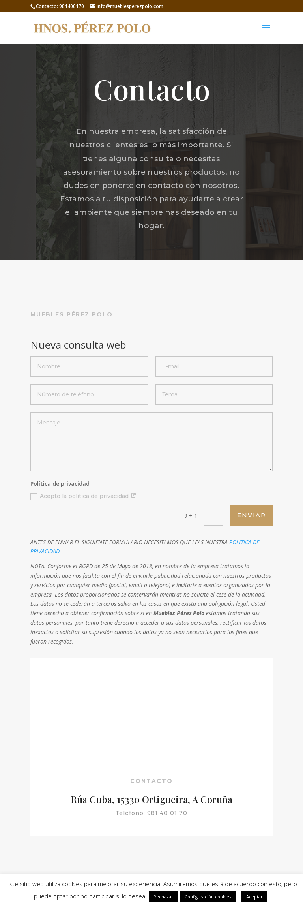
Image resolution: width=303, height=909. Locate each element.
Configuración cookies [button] (208, 897)
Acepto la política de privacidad (83, 496)
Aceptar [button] (254, 897)
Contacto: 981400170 (60, 6)
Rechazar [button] (163, 897)
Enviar (251, 515)
